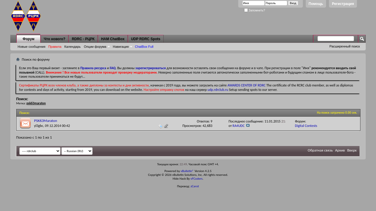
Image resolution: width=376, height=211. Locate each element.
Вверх (352, 150)
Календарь (72, 46)
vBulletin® (187, 171)
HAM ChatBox (113, 39)
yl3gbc (38, 126)
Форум (28, 39)
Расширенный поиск (344, 46)
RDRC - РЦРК (83, 39)
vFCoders (197, 179)
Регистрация (343, 4)
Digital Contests (306, 126)
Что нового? (54, 39)
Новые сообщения (31, 46)
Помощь (316, 4)
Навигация (121, 46)
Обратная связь (320, 150)
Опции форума (95, 46)
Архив (340, 150)
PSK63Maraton (45, 120)
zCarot (195, 186)
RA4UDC (239, 126)
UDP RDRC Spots (145, 39)
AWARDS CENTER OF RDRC (246, 85)
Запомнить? (254, 10)
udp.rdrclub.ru (218, 90)
